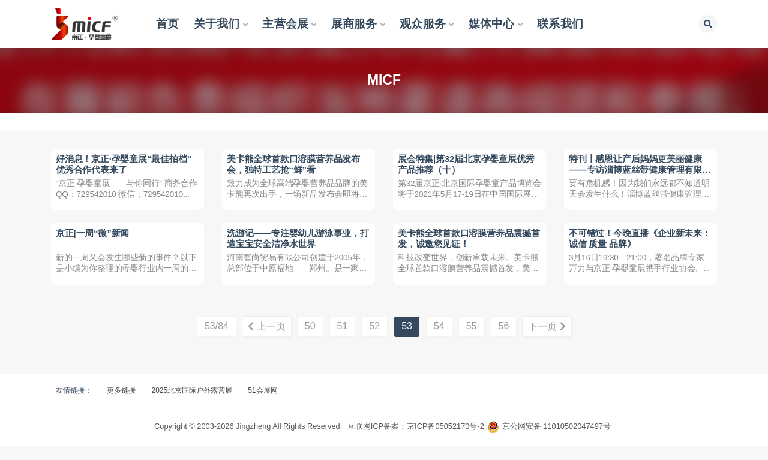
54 (439, 341)
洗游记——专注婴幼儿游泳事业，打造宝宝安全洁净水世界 (294, 247)
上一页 (264, 341)
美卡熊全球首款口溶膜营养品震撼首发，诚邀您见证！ (465, 247)
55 (471, 341)
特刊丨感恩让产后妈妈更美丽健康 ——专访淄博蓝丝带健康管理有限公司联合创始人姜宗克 (636, 171)
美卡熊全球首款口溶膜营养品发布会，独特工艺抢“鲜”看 (294, 165)
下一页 (549, 341)
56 (504, 341)
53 (406, 341)
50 (310, 341)
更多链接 (121, 405)
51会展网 (262, 405)
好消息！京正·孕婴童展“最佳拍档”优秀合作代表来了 (125, 165)
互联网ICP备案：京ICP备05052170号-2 (415, 440)
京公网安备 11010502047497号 (556, 440)
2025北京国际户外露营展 (191, 405)
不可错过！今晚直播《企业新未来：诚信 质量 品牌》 (632, 247)
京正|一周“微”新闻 (93, 242)
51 (342, 341)
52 (374, 341)
